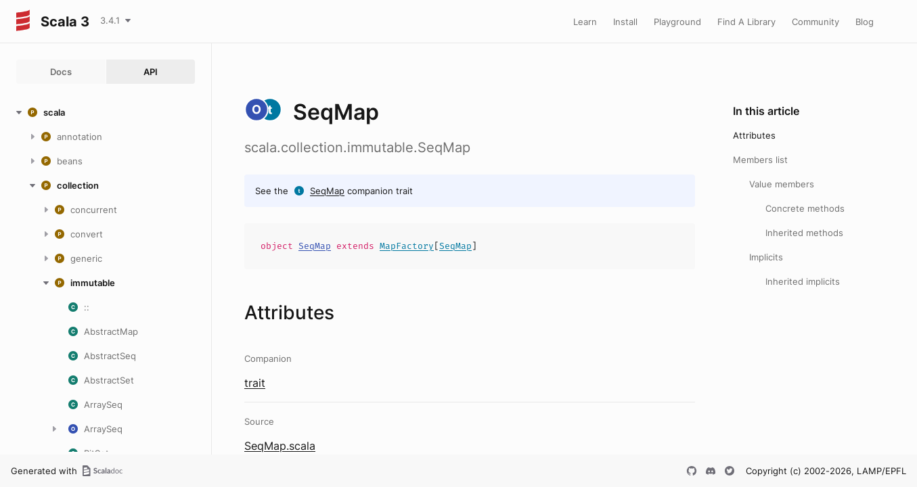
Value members (781, 184)
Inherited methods (804, 232)
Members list (760, 159)
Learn (585, 21)
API (150, 71)
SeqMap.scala (279, 446)
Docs (61, 71)
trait (254, 383)
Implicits (766, 257)
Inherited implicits (802, 281)
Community (815, 21)
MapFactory (407, 246)
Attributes (754, 135)
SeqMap (327, 190)
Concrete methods (805, 208)
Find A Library (746, 21)
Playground (677, 21)
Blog (864, 21)
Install (625, 21)
